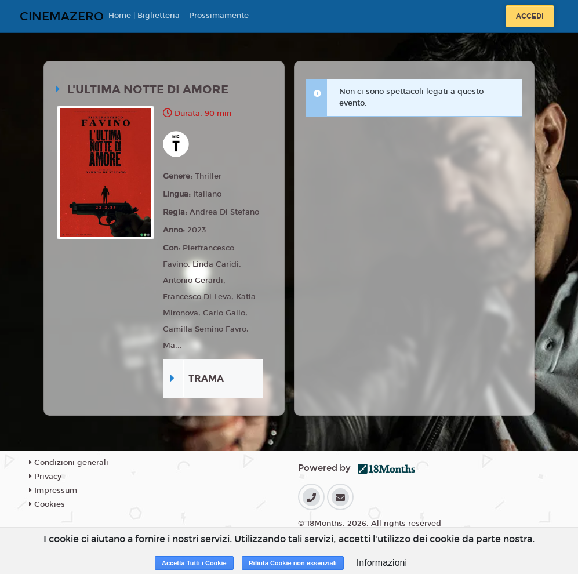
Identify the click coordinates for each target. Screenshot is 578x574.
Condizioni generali (68, 462)
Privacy (45, 476)
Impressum (53, 490)
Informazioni (382, 563)
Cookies (47, 504)
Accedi (530, 16)
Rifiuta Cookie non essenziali (293, 563)
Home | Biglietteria (144, 15)
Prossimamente (219, 15)
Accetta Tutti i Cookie (194, 563)
